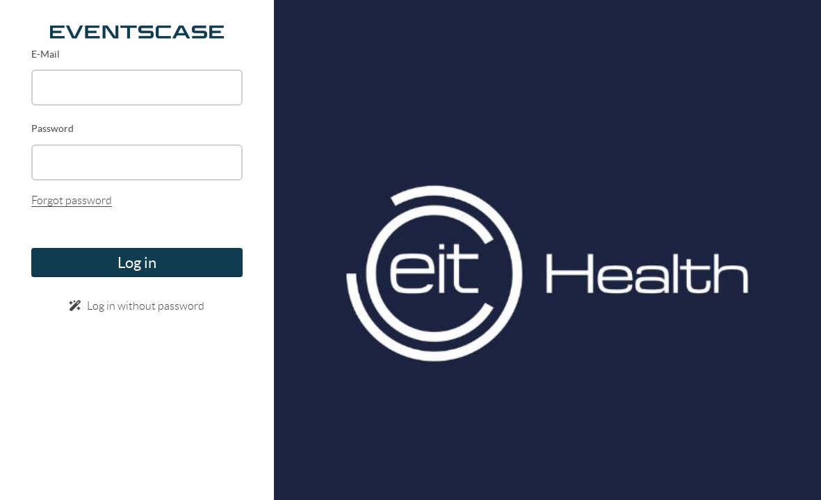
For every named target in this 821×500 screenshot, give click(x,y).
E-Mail (45, 54)
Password (52, 128)
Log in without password (136, 306)
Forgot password (71, 200)
